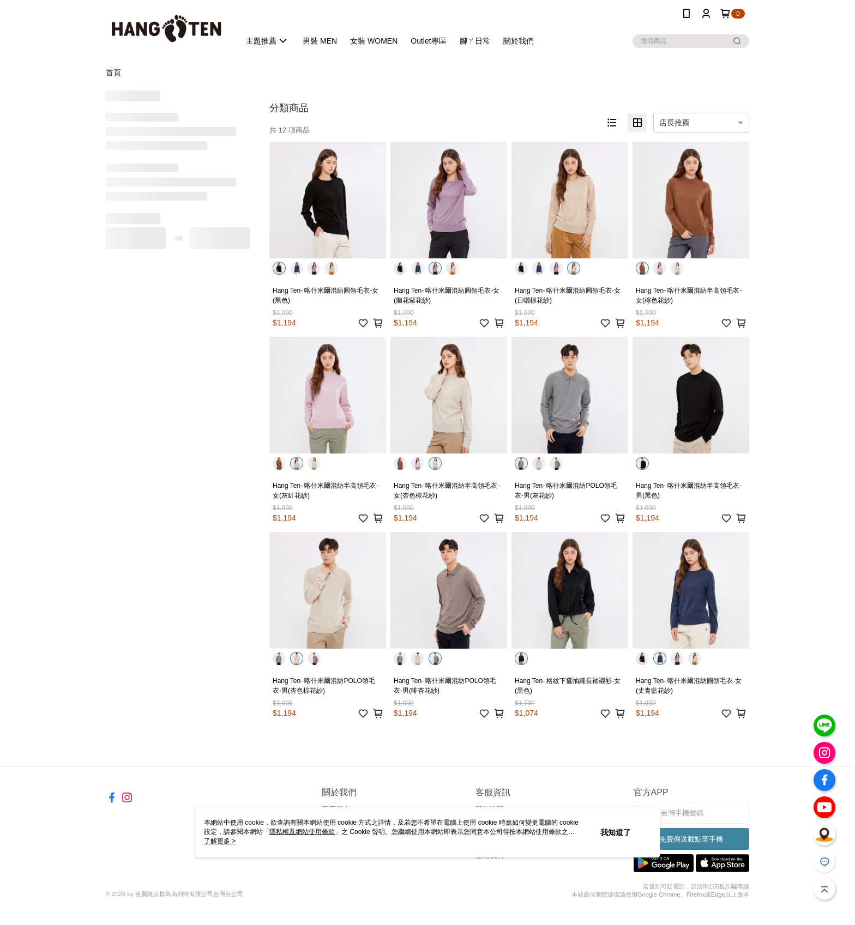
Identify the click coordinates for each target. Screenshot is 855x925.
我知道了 (615, 832)
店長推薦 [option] (674, 122)
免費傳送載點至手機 (691, 839)
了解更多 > (220, 841)
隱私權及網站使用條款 (302, 832)
